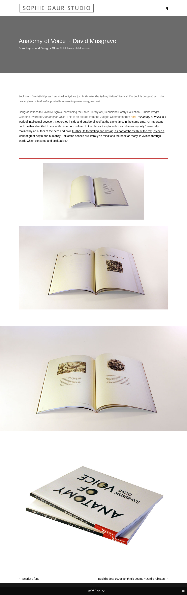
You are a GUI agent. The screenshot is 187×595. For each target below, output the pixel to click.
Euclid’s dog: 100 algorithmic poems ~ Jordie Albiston (133, 578)
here (133, 116)
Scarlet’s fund (29, 578)
